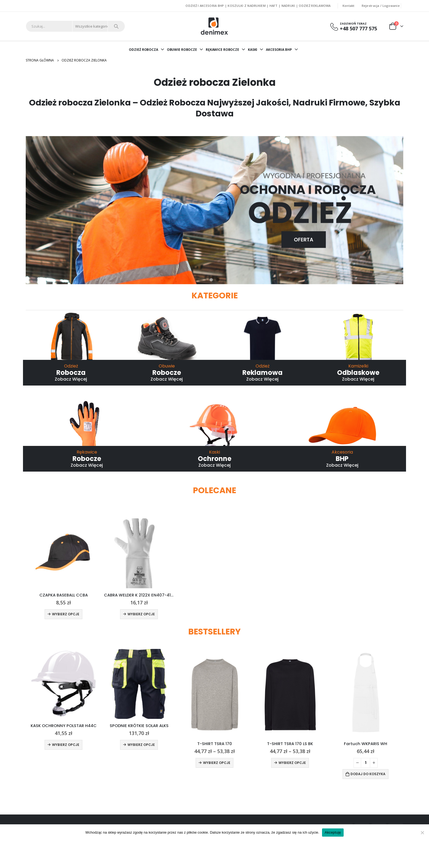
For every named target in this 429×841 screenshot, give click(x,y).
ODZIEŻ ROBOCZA (143, 49)
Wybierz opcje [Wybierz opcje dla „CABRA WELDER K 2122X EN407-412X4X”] (141, 614)
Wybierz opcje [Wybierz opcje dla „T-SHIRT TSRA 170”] (216, 762)
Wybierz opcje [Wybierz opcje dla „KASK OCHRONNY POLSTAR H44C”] (65, 744)
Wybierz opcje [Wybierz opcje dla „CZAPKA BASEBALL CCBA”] (65, 614)
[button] (211, 279)
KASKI (252, 49)
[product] (63, 553)
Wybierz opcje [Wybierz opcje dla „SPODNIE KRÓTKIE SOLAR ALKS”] (141, 744)
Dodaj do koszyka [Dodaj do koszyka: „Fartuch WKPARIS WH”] (367, 773)
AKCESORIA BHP (279, 49)
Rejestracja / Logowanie (381, 6)
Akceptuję (333, 832)
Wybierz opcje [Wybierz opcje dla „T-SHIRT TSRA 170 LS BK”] (292, 762)
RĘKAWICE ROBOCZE (222, 49)
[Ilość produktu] (365, 763)
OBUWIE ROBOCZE (182, 49)
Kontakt (349, 6)
